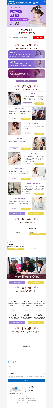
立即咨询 (37, 233)
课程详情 (27, 103)
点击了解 (39, 103)
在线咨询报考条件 (26, 81)
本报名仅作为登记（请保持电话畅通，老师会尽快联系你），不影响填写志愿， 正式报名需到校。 (26, 377)
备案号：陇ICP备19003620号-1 (26, 396)
